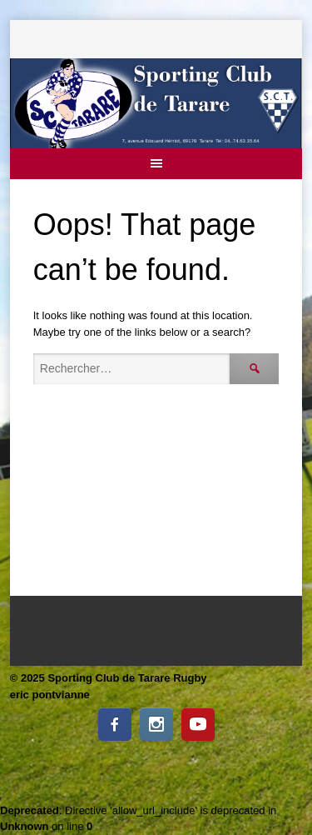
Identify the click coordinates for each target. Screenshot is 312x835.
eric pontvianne (50, 694)
